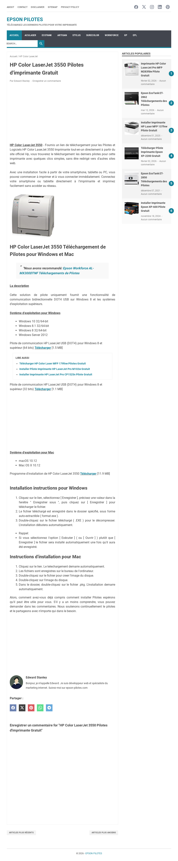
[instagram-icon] (152, 7)
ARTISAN (62, 35)
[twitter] (22, 707)
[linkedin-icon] (160, 7)
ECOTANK (47, 35)
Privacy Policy (70, 7)
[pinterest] (31, 707)
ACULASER (30, 35)
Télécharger (43, 348)
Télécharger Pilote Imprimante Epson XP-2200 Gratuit (152, 151)
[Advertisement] (62, 113)
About (10, 7)
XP (125, 35)
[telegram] (49, 707)
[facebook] (13, 707)
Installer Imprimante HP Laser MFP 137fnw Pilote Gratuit (154, 126)
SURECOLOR (92, 35)
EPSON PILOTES (25, 19)
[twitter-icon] (144, 7)
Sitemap (53, 7)
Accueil (14, 35)
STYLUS (76, 35)
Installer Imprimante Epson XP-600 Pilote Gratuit (153, 206)
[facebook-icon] (136, 7)
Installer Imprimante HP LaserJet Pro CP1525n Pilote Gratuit (55, 374)
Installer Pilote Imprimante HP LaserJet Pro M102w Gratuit (54, 368)
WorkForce (112, 35)
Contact (22, 7)
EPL (135, 35)
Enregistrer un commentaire (47, 81)
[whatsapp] (40, 707)
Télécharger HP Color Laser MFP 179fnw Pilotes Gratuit (52, 363)
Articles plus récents (21, 832)
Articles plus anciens (104, 832)
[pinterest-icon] (168, 7)
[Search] (21, 43)
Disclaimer (37, 7)
